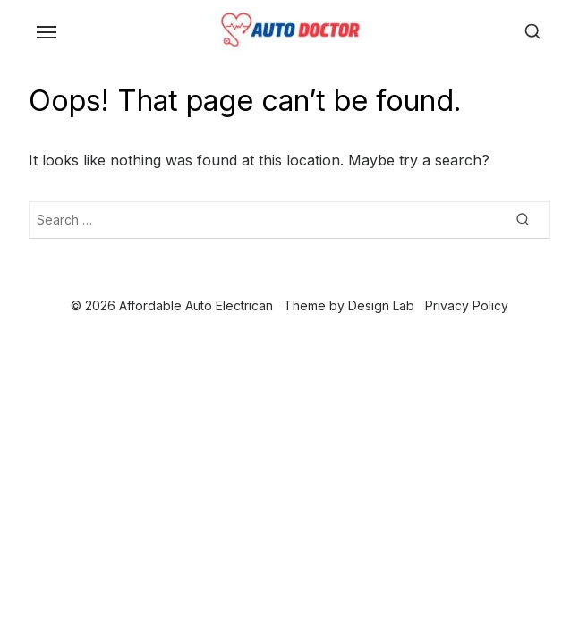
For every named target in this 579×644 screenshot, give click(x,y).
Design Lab (381, 305)
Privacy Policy (466, 305)
